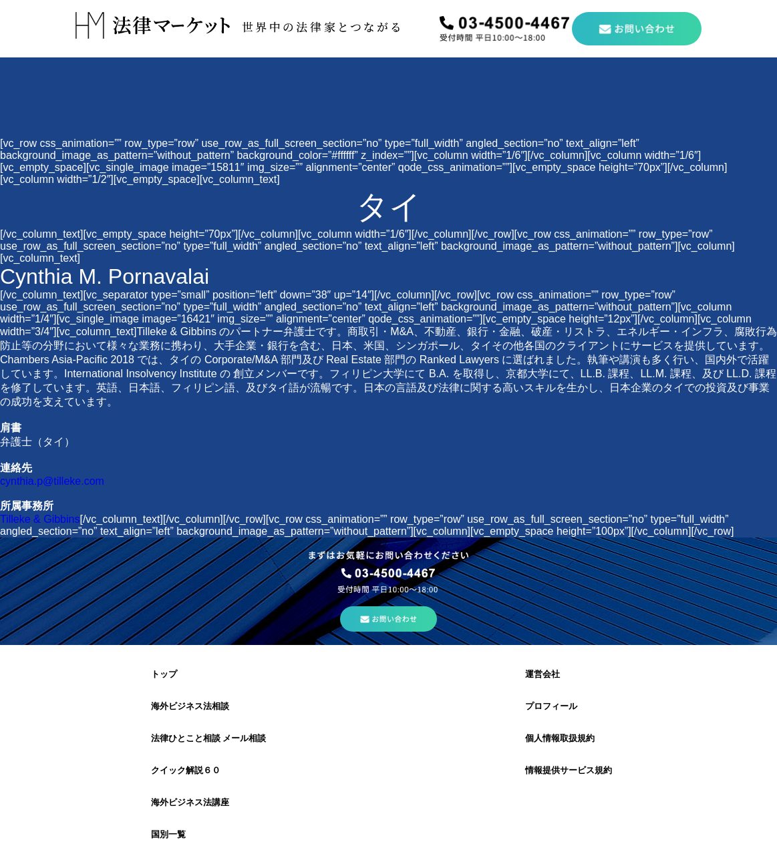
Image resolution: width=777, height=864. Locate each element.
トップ (164, 674)
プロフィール (551, 706)
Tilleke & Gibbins (40, 519)
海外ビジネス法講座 (190, 802)
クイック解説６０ (185, 770)
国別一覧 (168, 834)
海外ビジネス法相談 (190, 706)
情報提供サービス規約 (568, 770)
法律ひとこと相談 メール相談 (209, 738)
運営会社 (542, 674)
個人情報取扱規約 (560, 738)
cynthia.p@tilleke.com (52, 481)
